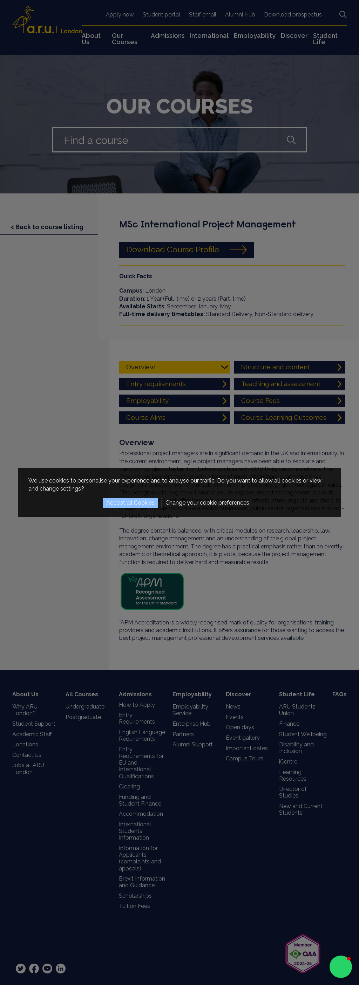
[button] (341, 967)
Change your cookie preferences (207, 502)
